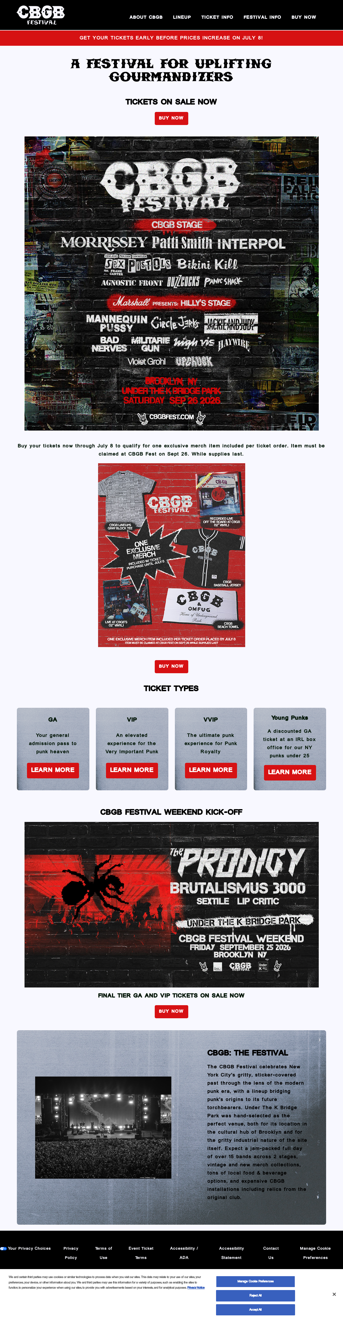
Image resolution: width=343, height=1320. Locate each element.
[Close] (334, 1297)
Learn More (53, 770)
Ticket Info (217, 17)
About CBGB (146, 17)
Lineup (182, 17)
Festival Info (262, 17)
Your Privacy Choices (29, 1248)
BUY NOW (304, 17)
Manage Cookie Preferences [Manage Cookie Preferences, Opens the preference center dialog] (256, 1284)
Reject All (256, 1298)
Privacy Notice (196, 1290)
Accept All (255, 1312)
